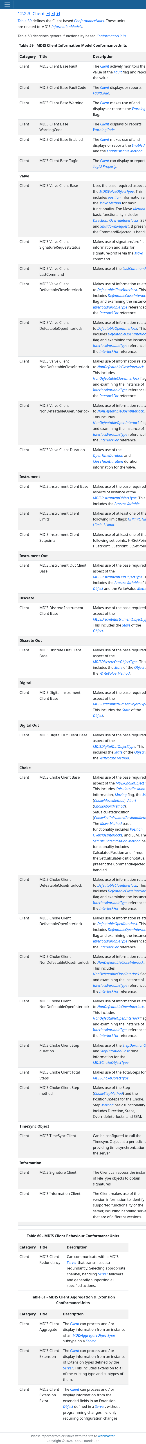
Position (136, 829)
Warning (139, 108)
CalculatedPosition (130, 788)
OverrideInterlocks (123, 220)
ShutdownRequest (114, 226)
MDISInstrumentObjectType (115, 497)
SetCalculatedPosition (110, 841)
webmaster (106, 1436)
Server (72, 1262)
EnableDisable (118, 150)
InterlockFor (109, 312)
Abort (131, 800)
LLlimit (109, 524)
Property (110, 166)
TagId (97, 166)
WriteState (107, 758)
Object (98, 588)
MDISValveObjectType (116, 191)
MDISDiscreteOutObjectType (115, 661)
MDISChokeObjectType (111, 1062)
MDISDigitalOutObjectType (114, 746)
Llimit (97, 524)
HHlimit (134, 519)
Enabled (138, 145)
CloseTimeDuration (108, 461)
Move (103, 202)
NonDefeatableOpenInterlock (120, 411)
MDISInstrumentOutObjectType (117, 577)
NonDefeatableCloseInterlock (120, 366)
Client (104, 66)
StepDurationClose (115, 1050)
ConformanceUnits (89, 20)
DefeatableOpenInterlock (117, 328)
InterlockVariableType (110, 307)
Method (136, 150)
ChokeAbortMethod (109, 806)
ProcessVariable (126, 503)
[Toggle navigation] (7, 4)
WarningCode (104, 129)
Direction (100, 220)
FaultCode (101, 93)
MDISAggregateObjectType (93, 1335)
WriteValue (108, 673)
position (114, 197)
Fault (117, 72)
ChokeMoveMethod (109, 800)
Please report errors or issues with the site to (64, 1436)
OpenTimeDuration (108, 455)
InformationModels (66, 26)
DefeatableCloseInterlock (117, 289)
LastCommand (134, 268)
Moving (121, 794)
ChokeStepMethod (108, 1093)
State (126, 625)
